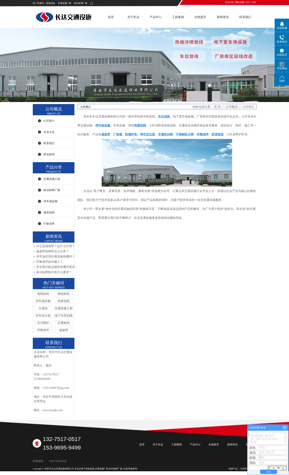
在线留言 (200, 17)
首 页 (217, 106)
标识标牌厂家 (80, 3)
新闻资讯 (223, 17)
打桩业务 (49, 223)
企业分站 (229, 2)
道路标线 (43, 293)
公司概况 (232, 106)
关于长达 (133, 17)
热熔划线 (64, 301)
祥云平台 (68, 472)
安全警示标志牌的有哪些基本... (56, 267)
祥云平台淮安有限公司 (97, 472)
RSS (248, 2)
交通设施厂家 (64, 3)
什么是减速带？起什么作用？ (55, 246)
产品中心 (156, 17)
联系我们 (245, 17)
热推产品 (233, 468)
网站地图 (239, 2)
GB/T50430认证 (58, 461)
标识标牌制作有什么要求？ (54, 272)
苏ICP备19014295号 (42, 472)
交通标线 (64, 322)
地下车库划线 (64, 315)
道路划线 (50, 3)
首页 (111, 17)
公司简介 (49, 120)
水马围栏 (43, 322)
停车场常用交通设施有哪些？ (55, 256)
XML (253, 2)
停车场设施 (50, 201)
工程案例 (178, 17)
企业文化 (49, 132)
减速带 (63, 330)
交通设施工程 (51, 178)
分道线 (43, 308)
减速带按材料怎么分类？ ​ (53, 251)
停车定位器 (43, 315)
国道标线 (64, 293)
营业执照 (49, 154)
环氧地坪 (43, 330)
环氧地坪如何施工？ (49, 261)
